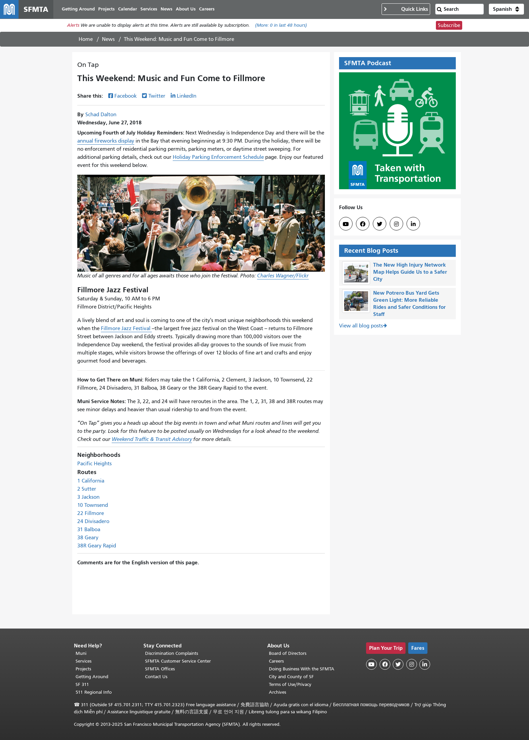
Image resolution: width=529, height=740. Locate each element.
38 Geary (88, 538)
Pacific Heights (94, 464)
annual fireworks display (105, 141)
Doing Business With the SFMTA (301, 669)
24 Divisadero (93, 522)
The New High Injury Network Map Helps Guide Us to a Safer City (410, 272)
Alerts (73, 26)
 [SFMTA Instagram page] (396, 224)
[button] (506, 9)
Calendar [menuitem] (127, 9)
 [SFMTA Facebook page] (362, 224)
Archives (277, 692)
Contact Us (156, 677)
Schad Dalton (100, 115)
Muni (81, 653)
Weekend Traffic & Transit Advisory (152, 440)
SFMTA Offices (160, 669)
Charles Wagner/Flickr (283, 276)
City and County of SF (291, 677)
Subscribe (449, 26)
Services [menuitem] (149, 9)
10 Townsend (92, 505)
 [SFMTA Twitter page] (379, 224)
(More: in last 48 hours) (281, 26)
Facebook (125, 96)
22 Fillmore (90, 514)
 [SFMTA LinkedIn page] (413, 224)
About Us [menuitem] (186, 9)
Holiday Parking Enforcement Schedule (218, 157)
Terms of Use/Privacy (290, 684)
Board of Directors (287, 653)
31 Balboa (88, 530)
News (108, 39)
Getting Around (92, 677)
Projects (83, 669)
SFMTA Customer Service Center (178, 661)
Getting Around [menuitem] (78, 9)
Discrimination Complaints (171, 653)
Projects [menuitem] (107, 9)
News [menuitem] (167, 9)
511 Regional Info (94, 692)
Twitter (156, 96)
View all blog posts (361, 326)
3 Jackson (88, 497)
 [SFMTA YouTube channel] (346, 224)
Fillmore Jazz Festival (126, 329)
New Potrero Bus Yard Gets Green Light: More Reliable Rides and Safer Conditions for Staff (409, 303)
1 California (90, 481)
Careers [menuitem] (207, 9)
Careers (276, 661)
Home (86, 39)
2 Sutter (86, 489)
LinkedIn (186, 96)
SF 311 (82, 684)
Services (83, 661)
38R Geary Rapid (96, 546)
